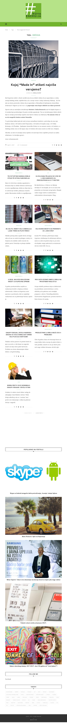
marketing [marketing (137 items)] (53, 701)
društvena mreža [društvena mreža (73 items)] (31, 699)
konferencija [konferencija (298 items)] (45, 701)
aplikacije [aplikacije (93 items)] (31, 696)
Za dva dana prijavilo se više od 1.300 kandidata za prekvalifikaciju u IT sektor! (48, 178)
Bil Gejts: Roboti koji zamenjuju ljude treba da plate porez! (18, 231)
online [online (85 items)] (40, 704)
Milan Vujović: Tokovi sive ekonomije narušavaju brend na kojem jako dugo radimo (33, 584)
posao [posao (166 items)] (17, 707)
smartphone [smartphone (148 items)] (31, 707)
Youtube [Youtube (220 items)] (47, 710)
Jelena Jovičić (37, 93)
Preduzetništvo (18, 173)
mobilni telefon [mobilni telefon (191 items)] (22, 704)
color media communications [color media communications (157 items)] (12, 699)
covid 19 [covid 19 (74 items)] (22, 699)
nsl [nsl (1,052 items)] (35, 704)
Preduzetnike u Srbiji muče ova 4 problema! (48, 336)
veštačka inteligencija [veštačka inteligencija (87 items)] (32, 710)
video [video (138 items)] (41, 710)
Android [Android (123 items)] (17, 696)
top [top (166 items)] (13, 710)
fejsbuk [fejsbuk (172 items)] (7, 701)
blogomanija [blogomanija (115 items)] (54, 696)
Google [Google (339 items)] (13, 701)
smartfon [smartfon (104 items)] (23, 707)
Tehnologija (19, 225)
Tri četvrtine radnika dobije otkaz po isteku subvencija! (18, 177)
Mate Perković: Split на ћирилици (33, 541)
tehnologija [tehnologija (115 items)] (57, 707)
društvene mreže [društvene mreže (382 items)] (41, 699)
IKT (48, 173)
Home (6, 30)
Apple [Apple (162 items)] (41, 696)
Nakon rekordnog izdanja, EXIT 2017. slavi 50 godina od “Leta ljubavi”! (33, 670)
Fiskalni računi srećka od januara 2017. (33, 627)
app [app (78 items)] (36, 696)
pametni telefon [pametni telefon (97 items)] (9, 707)
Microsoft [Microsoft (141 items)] (13, 704)
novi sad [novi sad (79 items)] (30, 704)
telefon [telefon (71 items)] (8, 710)
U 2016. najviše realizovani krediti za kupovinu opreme (19, 283)
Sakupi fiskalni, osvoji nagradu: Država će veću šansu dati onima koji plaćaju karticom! (18, 338)
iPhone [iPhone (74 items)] (38, 701)
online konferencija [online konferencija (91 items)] (48, 704)
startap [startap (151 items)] (50, 707)
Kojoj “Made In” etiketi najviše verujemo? (33, 87)
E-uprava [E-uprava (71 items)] (49, 699)
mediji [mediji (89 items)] (7, 704)
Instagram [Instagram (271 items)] (25, 701)
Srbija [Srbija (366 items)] (44, 707)
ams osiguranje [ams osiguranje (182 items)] (9, 696)
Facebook (8, 683)
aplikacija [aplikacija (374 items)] (24, 696)
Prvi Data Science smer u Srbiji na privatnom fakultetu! (48, 283)
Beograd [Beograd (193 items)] (47, 696)
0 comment (22, 145)
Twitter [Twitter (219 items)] (23, 710)
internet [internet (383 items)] (33, 701)
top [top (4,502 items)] (17, 710)
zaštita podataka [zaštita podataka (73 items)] (55, 710)
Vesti (19, 331)
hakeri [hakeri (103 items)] (19, 701)
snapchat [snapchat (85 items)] (38, 707)
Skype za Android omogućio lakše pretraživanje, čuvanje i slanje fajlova (33, 497)
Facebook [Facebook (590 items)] (56, 699)
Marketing (33, 80)
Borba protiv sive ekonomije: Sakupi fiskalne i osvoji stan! (19, 390)
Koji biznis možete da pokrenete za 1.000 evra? (48, 230)
